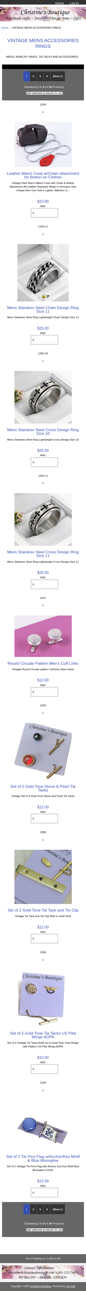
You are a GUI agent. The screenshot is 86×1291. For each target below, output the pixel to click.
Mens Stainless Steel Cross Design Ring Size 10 (43, 432)
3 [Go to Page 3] (40, 76)
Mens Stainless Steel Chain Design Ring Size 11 (43, 309)
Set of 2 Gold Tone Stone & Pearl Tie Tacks (43, 788)
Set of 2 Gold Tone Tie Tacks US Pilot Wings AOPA (43, 1035)
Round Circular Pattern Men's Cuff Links (43, 663)
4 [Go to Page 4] (47, 76)
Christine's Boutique (40, 1286)
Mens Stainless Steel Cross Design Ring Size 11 (43, 554)
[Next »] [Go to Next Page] (57, 76)
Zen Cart (70, 1286)
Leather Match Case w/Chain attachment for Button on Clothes (43, 175)
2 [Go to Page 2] (33, 76)
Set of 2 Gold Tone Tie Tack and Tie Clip (43, 910)
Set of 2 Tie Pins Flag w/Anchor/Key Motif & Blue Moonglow (43, 1158)
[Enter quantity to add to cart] (44, 213)
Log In (74, 3)
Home (59, 3)
